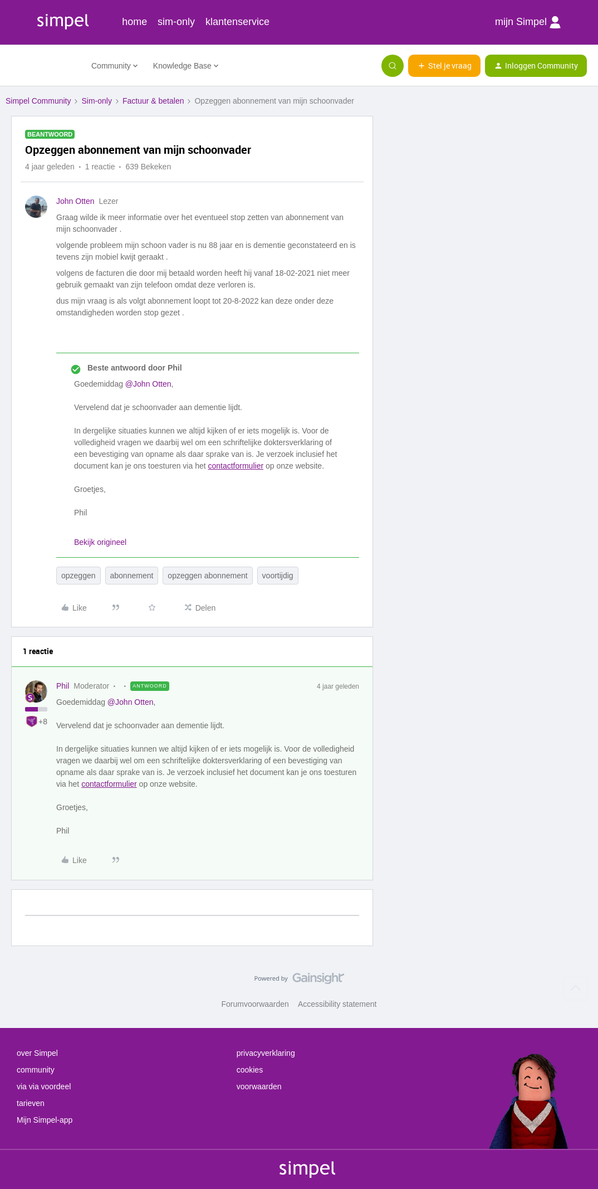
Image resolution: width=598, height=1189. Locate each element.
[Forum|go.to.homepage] (42, 66)
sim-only (176, 21)
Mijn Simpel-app (44, 1119)
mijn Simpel (528, 22)
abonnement (132, 575)
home (134, 21)
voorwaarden (259, 1086)
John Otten (75, 201)
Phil (62, 685)
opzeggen (78, 575)
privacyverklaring (266, 1053)
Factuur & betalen (153, 100)
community (36, 1069)
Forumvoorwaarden (255, 1004)
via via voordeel (44, 1086)
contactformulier (235, 465)
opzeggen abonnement (207, 575)
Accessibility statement (337, 1004)
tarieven (31, 1103)
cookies (250, 1069)
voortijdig (277, 575)
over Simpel (37, 1053)
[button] (444, 66)
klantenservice (237, 21)
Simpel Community (38, 100)
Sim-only (96, 100)
